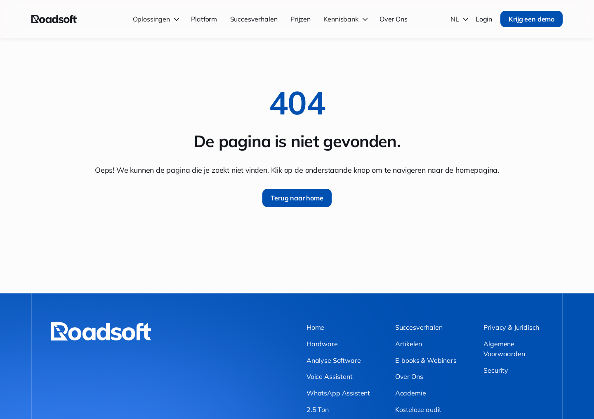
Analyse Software (333, 360)
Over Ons (394, 19)
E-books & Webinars (426, 360)
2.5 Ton (317, 409)
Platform (204, 19)
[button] (157, 19)
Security (495, 370)
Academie (410, 393)
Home (315, 327)
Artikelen (408, 344)
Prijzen (300, 19)
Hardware (322, 344)
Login (484, 19)
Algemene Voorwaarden (504, 349)
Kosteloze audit (418, 409)
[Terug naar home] (54, 19)
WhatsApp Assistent (338, 393)
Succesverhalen (254, 19)
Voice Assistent (329, 376)
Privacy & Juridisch (511, 327)
